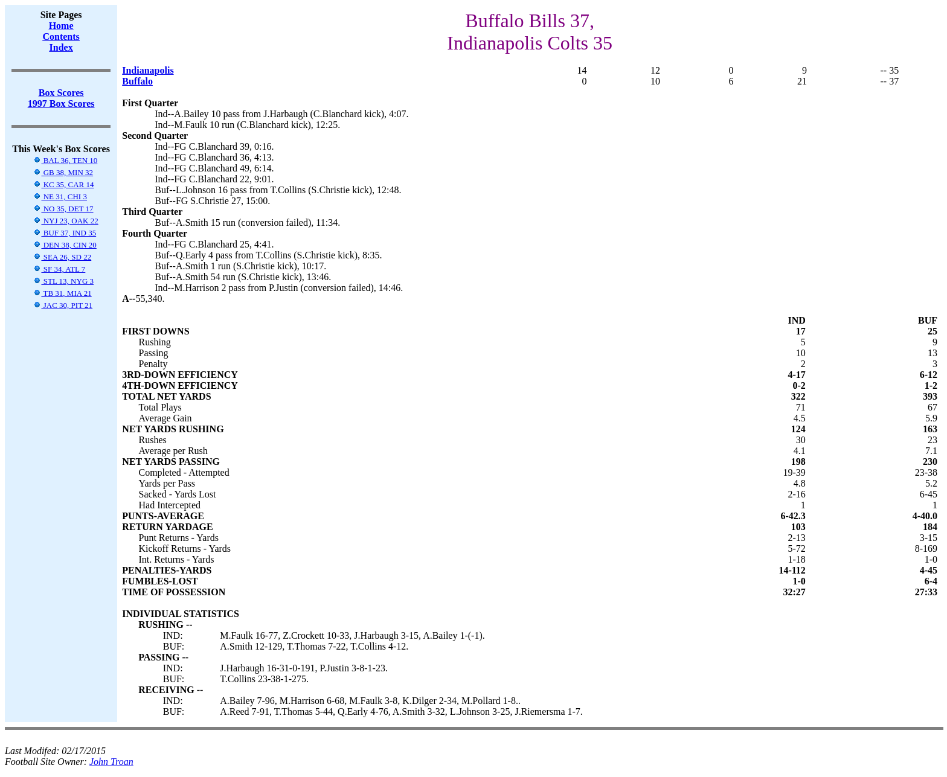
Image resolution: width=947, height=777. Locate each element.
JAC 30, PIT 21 (62, 305)
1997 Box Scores (61, 103)
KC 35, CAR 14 (63, 184)
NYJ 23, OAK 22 (65, 220)
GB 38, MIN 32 (63, 172)
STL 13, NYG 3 (63, 281)
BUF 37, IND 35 (64, 232)
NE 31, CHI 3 (59, 196)
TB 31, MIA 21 (62, 293)
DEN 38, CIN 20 (64, 244)
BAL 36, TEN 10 (65, 160)
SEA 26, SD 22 (62, 256)
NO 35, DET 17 (63, 208)
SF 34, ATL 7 (59, 268)
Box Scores (61, 93)
